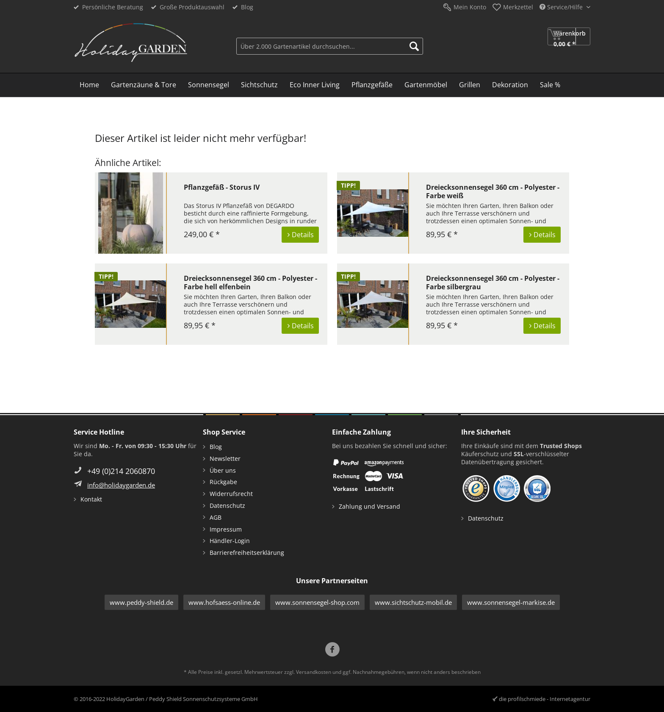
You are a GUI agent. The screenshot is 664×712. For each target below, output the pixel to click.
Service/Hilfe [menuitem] (562, 7)
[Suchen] (414, 46)
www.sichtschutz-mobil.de (413, 602)
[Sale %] (550, 85)
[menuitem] (329, 45)
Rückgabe (223, 482)
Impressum (226, 529)
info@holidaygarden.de (121, 485)
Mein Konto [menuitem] (470, 7)
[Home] (89, 85)
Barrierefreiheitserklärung (247, 553)
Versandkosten (313, 672)
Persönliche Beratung (112, 7)
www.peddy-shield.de (141, 602)
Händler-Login (230, 541)
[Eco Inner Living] (315, 85)
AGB (215, 517)
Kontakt (91, 499)
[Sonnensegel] (208, 85)
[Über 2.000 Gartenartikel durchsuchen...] (329, 46)
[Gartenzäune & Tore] (143, 85)
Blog (247, 7)
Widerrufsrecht (231, 494)
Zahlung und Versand (369, 506)
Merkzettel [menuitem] (518, 7)
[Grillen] (469, 85)
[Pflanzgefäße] (372, 85)
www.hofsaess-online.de (224, 602)
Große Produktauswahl (192, 7)
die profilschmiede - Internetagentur (544, 699)
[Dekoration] (510, 85)
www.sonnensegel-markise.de (511, 602)
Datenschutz (227, 505)
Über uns (223, 470)
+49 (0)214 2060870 (121, 471)
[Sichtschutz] (259, 85)
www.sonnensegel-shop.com (317, 602)
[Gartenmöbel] (425, 85)
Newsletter (225, 458)
